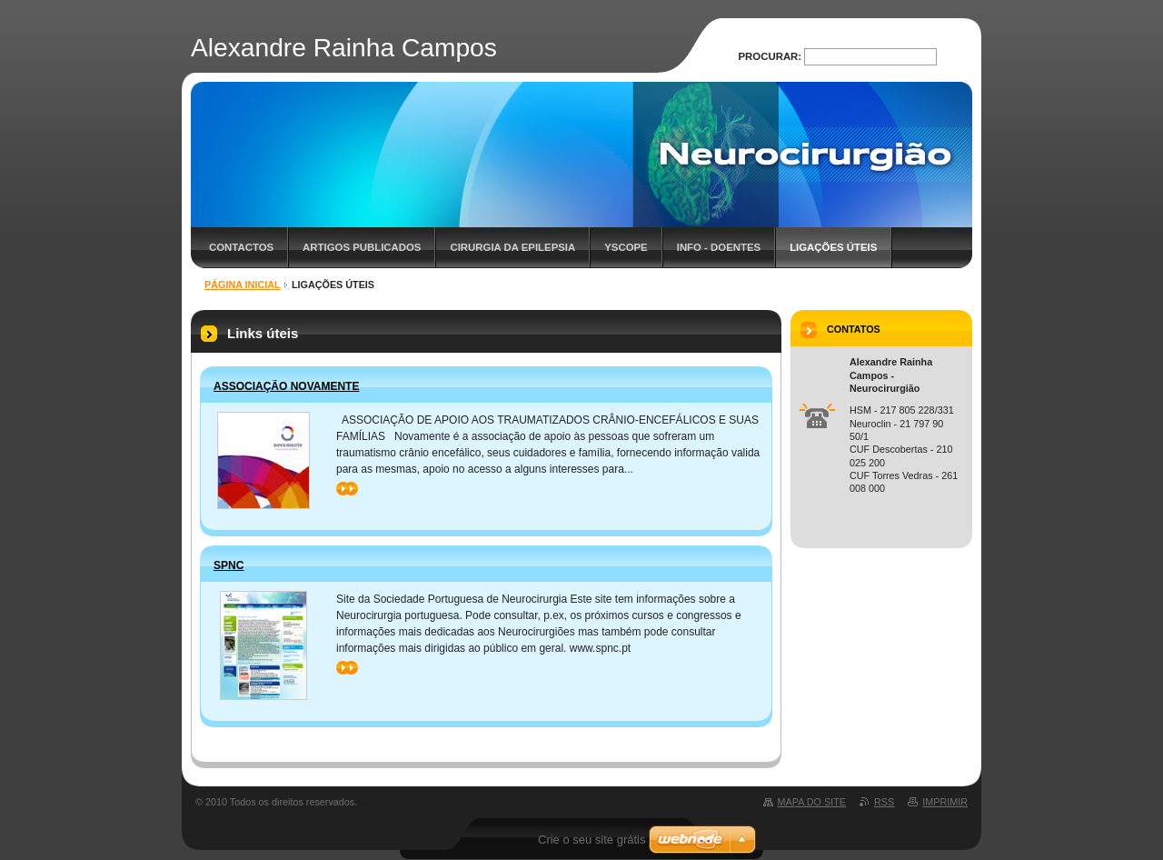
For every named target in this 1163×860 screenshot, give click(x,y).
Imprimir (945, 801)
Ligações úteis (833, 247)
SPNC (229, 565)
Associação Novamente (286, 386)
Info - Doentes (718, 247)
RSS (884, 801)
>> (347, 488)
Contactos (241, 247)
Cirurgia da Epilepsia (512, 247)
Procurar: (770, 56)
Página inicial (242, 284)
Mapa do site (812, 801)
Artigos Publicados (362, 247)
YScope (625, 247)
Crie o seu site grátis (592, 839)
